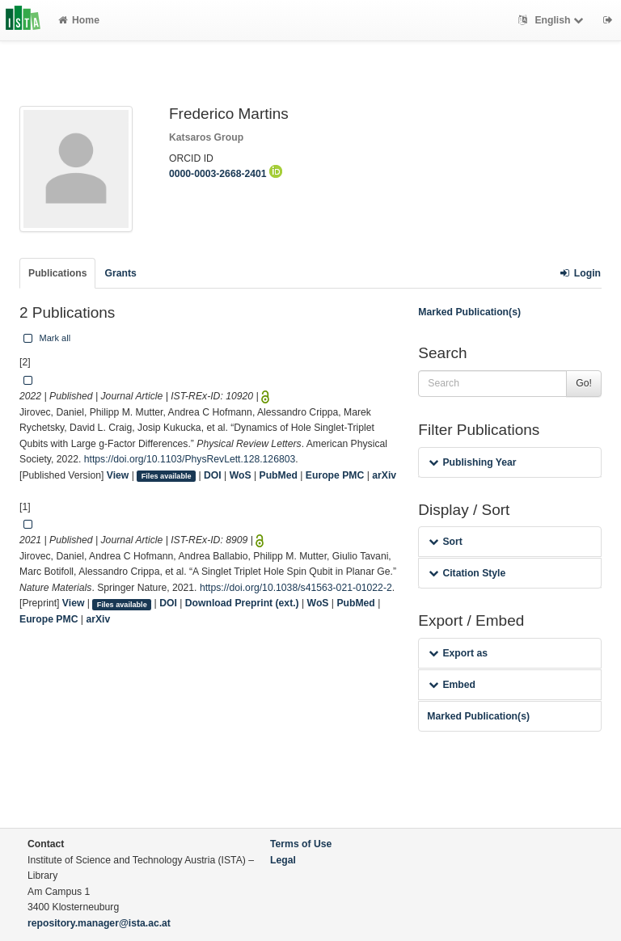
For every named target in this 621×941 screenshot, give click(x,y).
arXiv (384, 475)
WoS (240, 475)
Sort (445, 541)
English (552, 20)
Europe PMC (335, 475)
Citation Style (467, 573)
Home (78, 20)
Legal (283, 860)
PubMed (279, 475)
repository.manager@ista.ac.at (99, 923)
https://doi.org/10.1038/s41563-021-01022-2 (296, 587)
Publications (57, 273)
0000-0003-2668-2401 (225, 173)
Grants (120, 273)
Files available (167, 476)
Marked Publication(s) (469, 312)
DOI (213, 475)
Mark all (45, 338)
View (118, 475)
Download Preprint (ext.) (242, 603)
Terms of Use (301, 844)
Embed (452, 684)
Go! (584, 383)
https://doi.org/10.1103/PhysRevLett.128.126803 (190, 459)
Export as (458, 653)
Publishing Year (472, 462)
